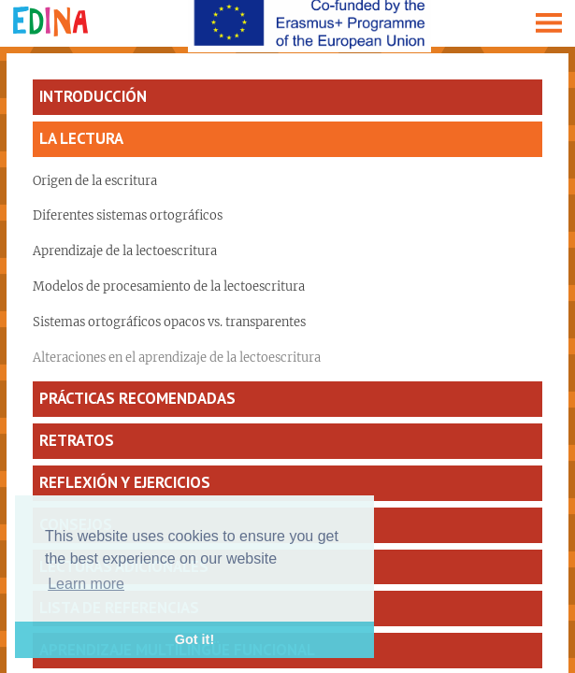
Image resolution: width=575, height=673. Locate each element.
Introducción (93, 96)
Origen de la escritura (95, 181)
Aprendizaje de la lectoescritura (125, 251)
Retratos (76, 440)
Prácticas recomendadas (137, 398)
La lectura (81, 138)
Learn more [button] (86, 584)
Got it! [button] (194, 639)
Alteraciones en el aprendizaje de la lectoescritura (177, 357)
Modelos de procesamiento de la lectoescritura (169, 286)
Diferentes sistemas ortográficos (128, 215)
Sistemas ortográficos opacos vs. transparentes (169, 322)
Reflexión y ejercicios (124, 482)
